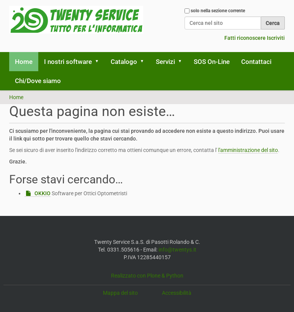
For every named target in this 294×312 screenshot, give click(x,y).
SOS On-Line (212, 61)
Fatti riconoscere (245, 38)
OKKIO (42, 193)
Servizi (165, 61)
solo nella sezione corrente (218, 10)
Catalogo (124, 61)
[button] (99, 61)
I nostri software (68, 61)
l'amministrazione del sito (248, 150)
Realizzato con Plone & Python (147, 276)
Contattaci (256, 61)
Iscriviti (276, 38)
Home (24, 61)
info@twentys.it (177, 250)
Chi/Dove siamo (38, 81)
